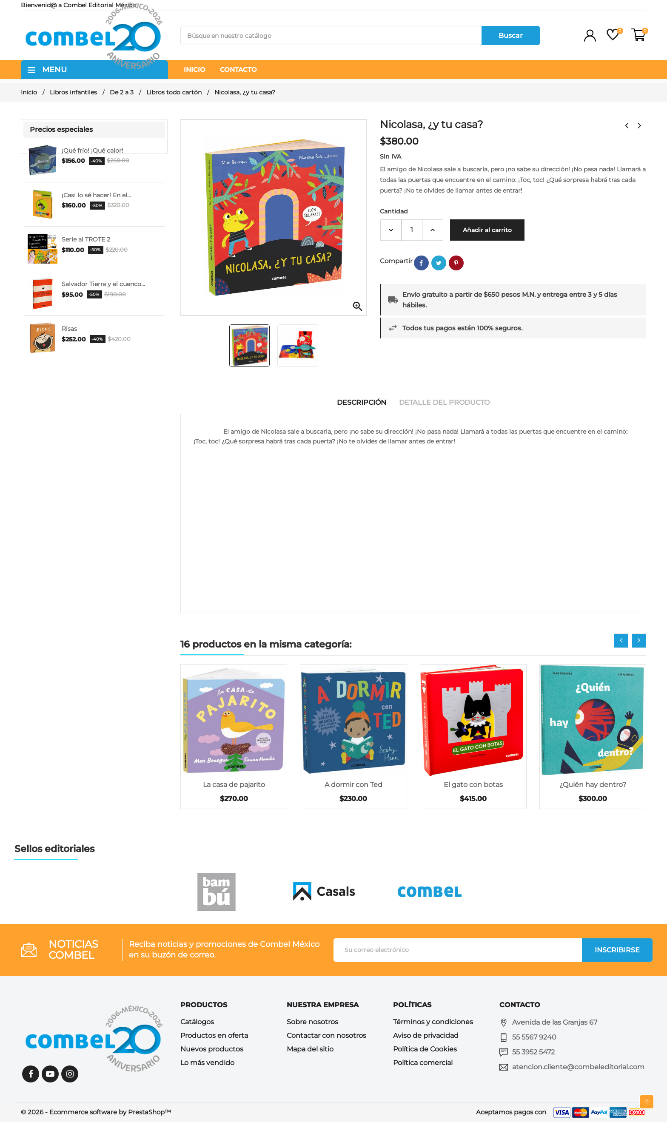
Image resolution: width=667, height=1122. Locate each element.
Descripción (361, 402)
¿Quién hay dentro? (592, 785)
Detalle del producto (444, 402)
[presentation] (621, 640)
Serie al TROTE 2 (86, 239)
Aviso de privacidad (426, 1035)
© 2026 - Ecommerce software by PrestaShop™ (96, 1112)
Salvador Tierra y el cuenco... (103, 284)
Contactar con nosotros (326, 1035)
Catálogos (197, 1022)
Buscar (511, 35)
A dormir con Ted (353, 785)
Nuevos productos (211, 1049)
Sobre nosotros (312, 1022)
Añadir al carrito (487, 230)
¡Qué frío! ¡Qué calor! (92, 150)
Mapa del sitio (310, 1049)
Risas (69, 328)
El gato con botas (473, 785)
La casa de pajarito (234, 785)
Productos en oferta (214, 1035)
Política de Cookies (425, 1049)
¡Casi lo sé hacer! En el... (96, 195)
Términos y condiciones (433, 1022)
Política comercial (423, 1063)
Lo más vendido (207, 1063)
